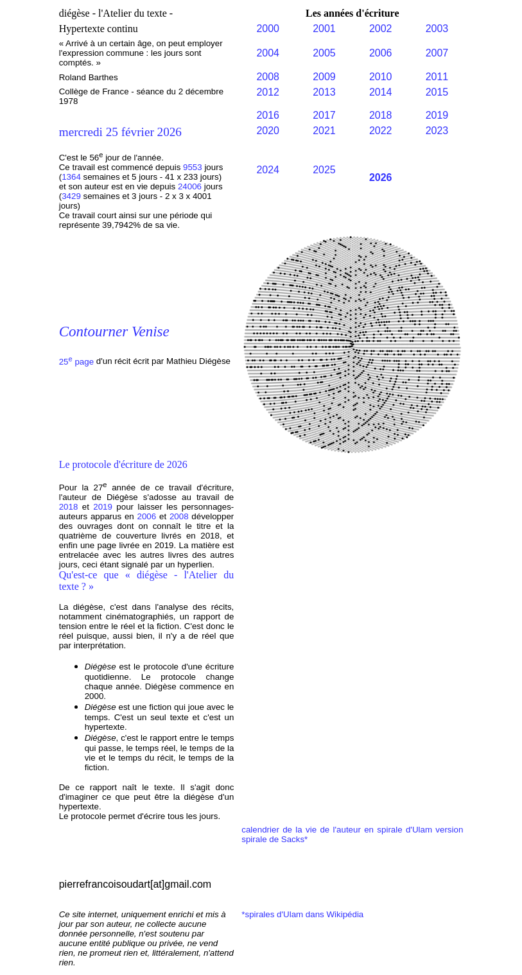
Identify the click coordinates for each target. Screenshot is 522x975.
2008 (267, 76)
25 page (76, 362)
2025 (324, 169)
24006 (191, 186)
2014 (380, 92)
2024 (267, 169)
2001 (324, 28)
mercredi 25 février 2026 (120, 132)
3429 (71, 196)
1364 (71, 177)
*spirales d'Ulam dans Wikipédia (302, 914)
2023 (437, 130)
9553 (193, 167)
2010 (380, 76)
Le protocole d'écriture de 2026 (123, 464)
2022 (380, 130)
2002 (380, 28)
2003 (437, 28)
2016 (267, 115)
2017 (324, 115)
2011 (437, 76)
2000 (267, 28)
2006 (380, 52)
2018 (380, 115)
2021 (324, 130)
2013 (324, 92)
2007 (437, 52)
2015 (437, 92)
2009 (324, 76)
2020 (267, 130)
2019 (437, 115)
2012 (267, 92)
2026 (380, 177)
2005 (324, 52)
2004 (267, 52)
